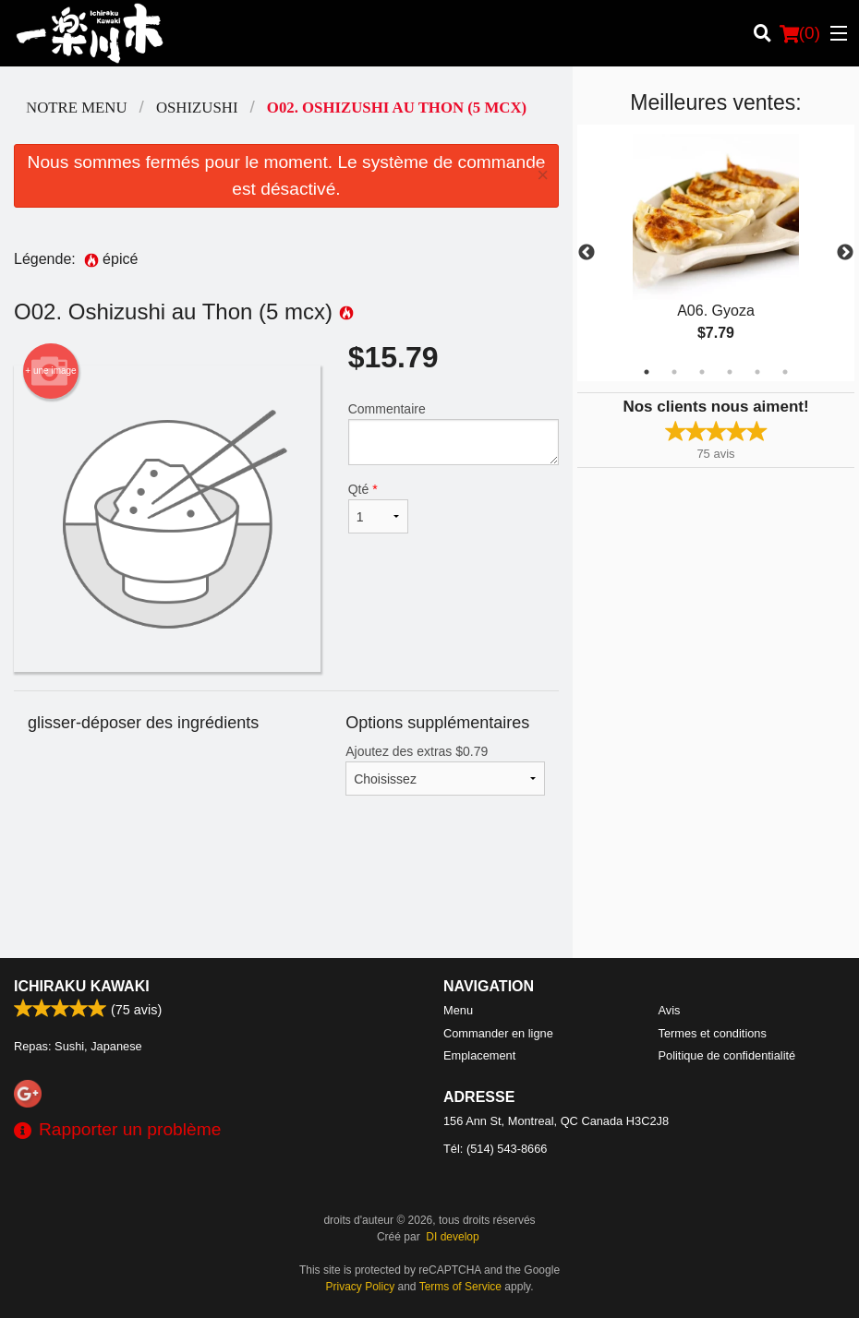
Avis (670, 1010)
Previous (586, 253)
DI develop (452, 1236)
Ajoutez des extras (445, 770)
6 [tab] (785, 372)
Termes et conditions (713, 1033)
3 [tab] (702, 372)
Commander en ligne (498, 1033)
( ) (800, 33)
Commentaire (453, 433)
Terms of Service (460, 1286)
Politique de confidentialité (727, 1055)
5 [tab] (757, 372)
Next (845, 253)
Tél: (495, 1149)
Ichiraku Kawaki (82, 986)
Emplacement (479, 1055)
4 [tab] (729, 372)
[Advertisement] (286, 898)
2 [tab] (674, 372)
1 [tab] (646, 372)
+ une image (50, 371)
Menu (458, 1010)
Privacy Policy (360, 1286)
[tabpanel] (716, 253)
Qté (378, 507)
